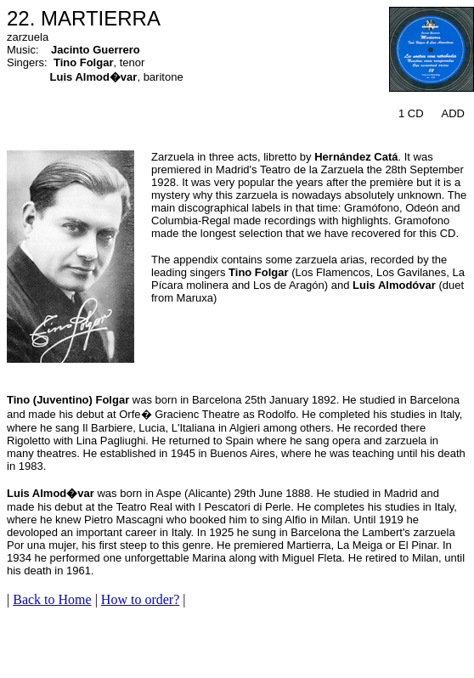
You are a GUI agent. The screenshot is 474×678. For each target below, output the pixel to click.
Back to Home (52, 599)
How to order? (140, 599)
